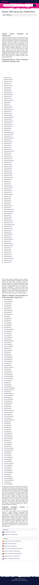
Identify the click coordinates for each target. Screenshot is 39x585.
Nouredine (11, 239)
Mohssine (11, 234)
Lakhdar (10, 166)
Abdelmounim (12, 224)
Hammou (11, 228)
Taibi (10, 183)
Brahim (10, 237)
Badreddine (11, 132)
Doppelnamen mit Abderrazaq (10, 546)
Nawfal (10, 164)
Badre (10, 90)
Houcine (10, 260)
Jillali (10, 249)
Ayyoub (10, 190)
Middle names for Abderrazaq (10, 543)
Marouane (11, 186)
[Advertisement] (15, 24)
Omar (10, 111)
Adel (10, 102)
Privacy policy (24, 580)
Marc (10, 198)
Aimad (10, 126)
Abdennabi (11, 177)
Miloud (10, 122)
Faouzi (10, 77)
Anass (10, 218)
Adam (10, 89)
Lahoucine (11, 121)
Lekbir (10, 153)
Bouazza (11, 205)
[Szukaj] (34, 5)
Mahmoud (11, 109)
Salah (10, 143)
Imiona (4, 14)
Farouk (10, 171)
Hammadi (11, 222)
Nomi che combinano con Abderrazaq (12, 551)
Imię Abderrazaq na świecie (10, 532)
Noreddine (11, 124)
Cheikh (10, 169)
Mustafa (10, 156)
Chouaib (10, 107)
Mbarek (10, 168)
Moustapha (11, 211)
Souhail (10, 105)
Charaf (10, 217)
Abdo (10, 200)
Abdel (10, 87)
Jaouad (10, 149)
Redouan (11, 173)
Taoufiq (10, 158)
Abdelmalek (11, 137)
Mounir (10, 98)
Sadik (10, 185)
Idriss (10, 147)
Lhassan (10, 81)
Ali (9, 104)
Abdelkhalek (11, 160)
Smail (10, 262)
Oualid (10, 230)
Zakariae (11, 85)
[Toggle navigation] (36, 2)
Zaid (10, 83)
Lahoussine (11, 100)
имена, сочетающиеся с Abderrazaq (12, 558)
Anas (10, 181)
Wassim (10, 115)
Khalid (10, 162)
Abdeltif (10, 256)
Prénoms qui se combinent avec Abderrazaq (13, 548)
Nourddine (11, 245)
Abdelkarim (11, 117)
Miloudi (10, 226)
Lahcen (10, 247)
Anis (10, 130)
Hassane (11, 220)
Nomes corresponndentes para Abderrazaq (13, 553)
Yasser (10, 119)
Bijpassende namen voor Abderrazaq (11, 556)
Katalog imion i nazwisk (16, 580)
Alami (10, 215)
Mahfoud (11, 213)
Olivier (10, 188)
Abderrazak (11, 258)
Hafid (10, 235)
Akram (10, 145)
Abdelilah (11, 94)
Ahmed (10, 179)
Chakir (10, 252)
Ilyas (10, 241)
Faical (10, 192)
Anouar (10, 254)
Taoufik (10, 175)
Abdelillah (11, 194)
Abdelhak (11, 243)
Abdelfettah (11, 134)
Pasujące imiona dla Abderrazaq (11, 534)
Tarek (10, 196)
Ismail (10, 96)
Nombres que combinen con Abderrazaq (12, 541)
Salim (10, 232)
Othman (10, 113)
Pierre (10, 139)
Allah (10, 203)
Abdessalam (11, 151)
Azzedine (11, 79)
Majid (10, 128)
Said (10, 154)
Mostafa (10, 141)
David (10, 250)
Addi (10, 201)
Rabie (10, 136)
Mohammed (11, 209)
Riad (10, 207)
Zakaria (10, 92)
